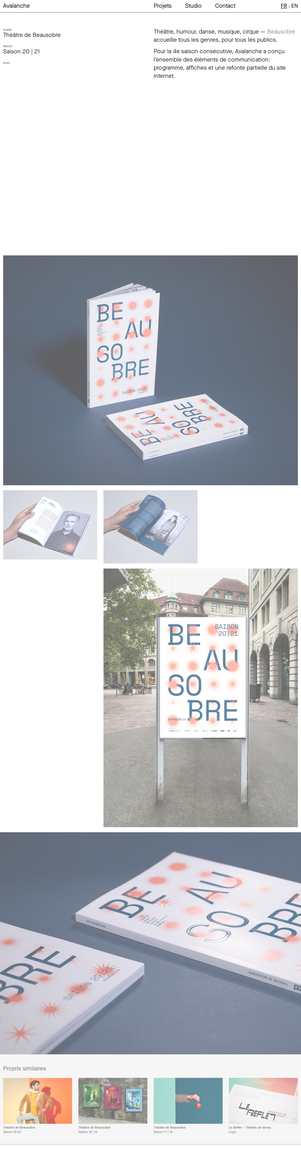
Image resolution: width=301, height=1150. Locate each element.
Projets (163, 6)
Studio (193, 6)
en (294, 5)
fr (284, 5)
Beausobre (281, 31)
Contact (225, 6)
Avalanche (16, 6)
